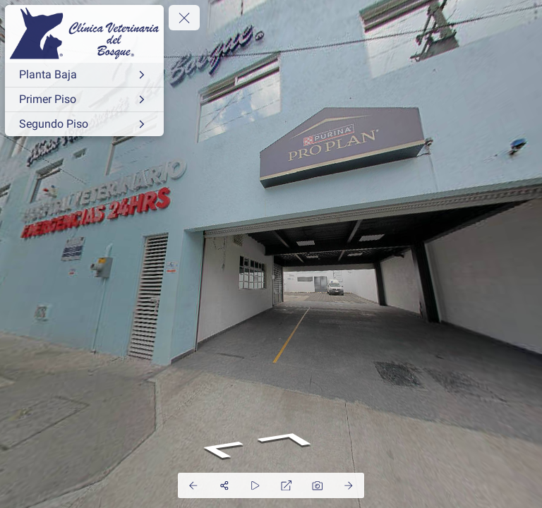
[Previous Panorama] (193, 485)
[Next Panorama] (348, 485)
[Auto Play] (255, 485)
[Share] (224, 485)
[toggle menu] (184, 17)
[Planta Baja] (84, 75)
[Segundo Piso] (84, 124)
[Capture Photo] (317, 485)
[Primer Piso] (84, 99)
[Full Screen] (286, 485)
